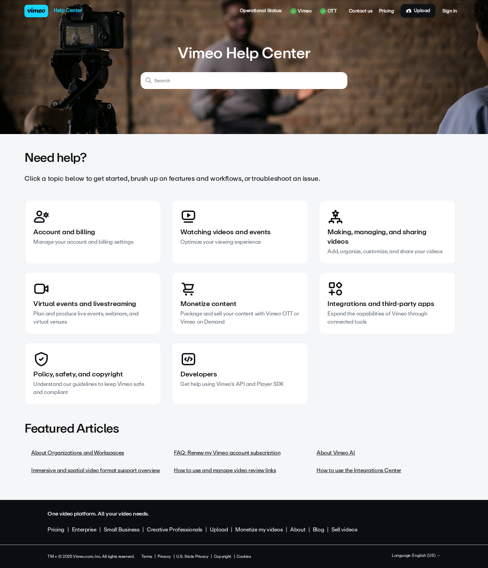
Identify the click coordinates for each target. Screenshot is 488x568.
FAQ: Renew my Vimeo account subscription (227, 452)
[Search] (244, 80)
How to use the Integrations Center (359, 470)
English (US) (426, 555)
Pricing (386, 11)
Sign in (449, 11)
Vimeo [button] (300, 11)
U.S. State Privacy (192, 556)
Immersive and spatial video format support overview (95, 470)
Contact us (360, 11)
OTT (328, 11)
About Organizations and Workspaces (77, 452)
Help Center (68, 10)
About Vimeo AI (336, 452)
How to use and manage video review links (225, 470)
